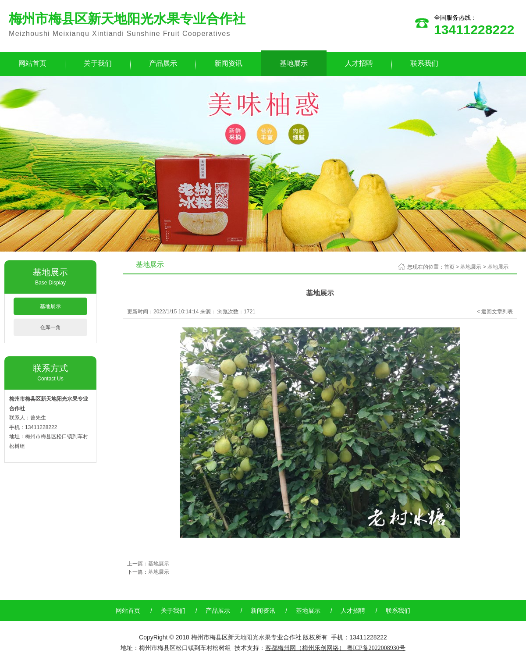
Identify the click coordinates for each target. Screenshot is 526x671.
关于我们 (98, 63)
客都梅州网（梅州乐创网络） (305, 647)
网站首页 (128, 610)
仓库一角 (50, 327)
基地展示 (294, 63)
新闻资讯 (228, 63)
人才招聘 (359, 63)
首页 (449, 267)
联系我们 (424, 63)
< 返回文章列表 (495, 312)
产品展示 (163, 63)
